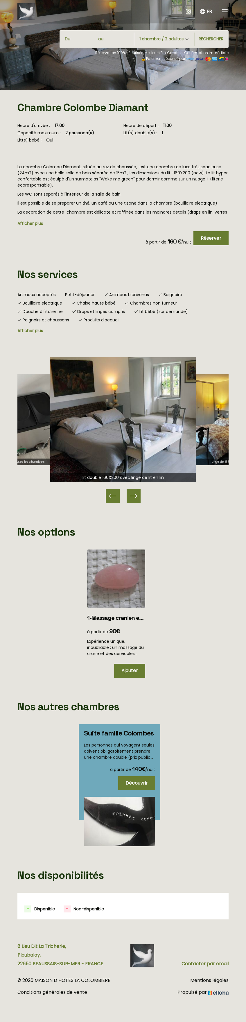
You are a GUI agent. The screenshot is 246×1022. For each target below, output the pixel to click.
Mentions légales (209, 980)
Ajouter (129, 670)
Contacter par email (205, 963)
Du (67, 39)
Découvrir (136, 783)
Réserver (211, 238)
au (100, 39)
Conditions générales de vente (52, 992)
